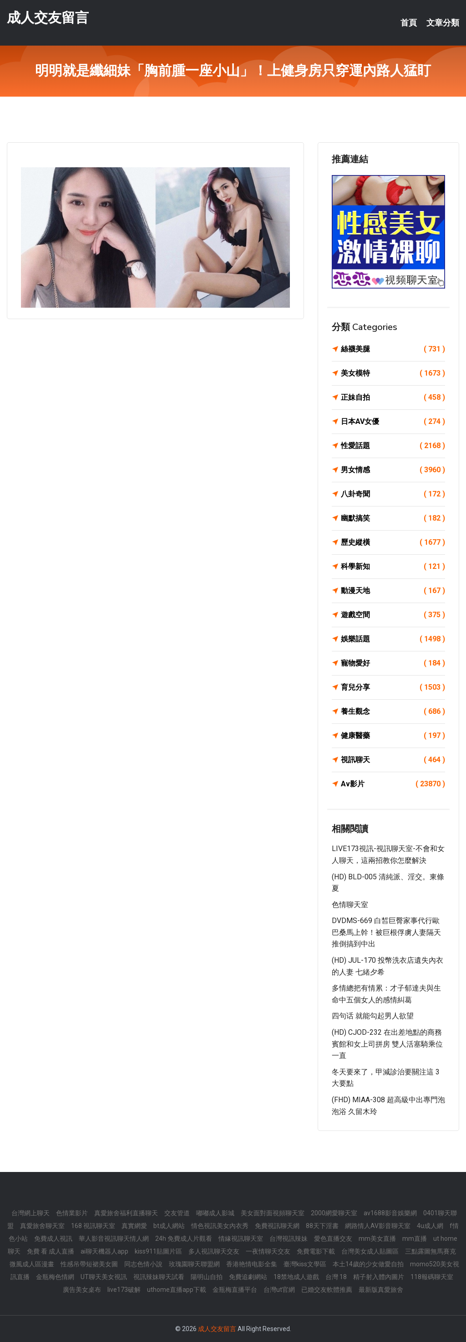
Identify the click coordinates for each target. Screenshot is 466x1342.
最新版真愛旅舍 (381, 1289)
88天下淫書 (322, 1225)
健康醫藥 (393, 735)
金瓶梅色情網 (55, 1276)
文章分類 (442, 22)
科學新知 (393, 566)
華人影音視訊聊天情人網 (114, 1238)
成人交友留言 (48, 18)
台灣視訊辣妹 (288, 1238)
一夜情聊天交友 (268, 1251)
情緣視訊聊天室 (240, 1238)
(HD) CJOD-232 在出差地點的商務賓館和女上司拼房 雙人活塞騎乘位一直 (387, 1044)
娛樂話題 (393, 639)
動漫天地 (393, 590)
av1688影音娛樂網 (390, 1213)
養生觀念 (393, 711)
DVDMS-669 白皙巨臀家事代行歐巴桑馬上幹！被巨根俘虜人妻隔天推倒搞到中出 (386, 932)
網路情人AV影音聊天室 (377, 1225)
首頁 (408, 22)
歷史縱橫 (393, 542)
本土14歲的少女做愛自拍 (368, 1264)
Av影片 (393, 784)
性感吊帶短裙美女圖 (89, 1264)
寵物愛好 (393, 663)
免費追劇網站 (248, 1276)
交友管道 (177, 1213)
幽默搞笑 (393, 518)
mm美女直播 (377, 1238)
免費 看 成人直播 (50, 1251)
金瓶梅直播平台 (235, 1289)
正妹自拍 (393, 397)
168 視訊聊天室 (93, 1225)
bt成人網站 (169, 1225)
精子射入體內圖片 (378, 1276)
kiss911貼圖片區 (158, 1251)
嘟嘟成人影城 (215, 1213)
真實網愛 (134, 1225)
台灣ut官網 (279, 1289)
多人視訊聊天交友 (213, 1251)
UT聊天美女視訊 (104, 1276)
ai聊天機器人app (104, 1251)
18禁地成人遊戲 (296, 1276)
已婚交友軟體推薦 (326, 1289)
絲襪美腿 (393, 349)
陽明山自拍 (207, 1276)
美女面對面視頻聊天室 (272, 1213)
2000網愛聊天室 (334, 1213)
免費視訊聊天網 (277, 1225)
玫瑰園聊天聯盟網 (194, 1264)
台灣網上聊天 (30, 1213)
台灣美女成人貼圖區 (370, 1251)
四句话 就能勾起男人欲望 (373, 1016)
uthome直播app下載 (176, 1289)
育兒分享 (393, 687)
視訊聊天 (393, 760)
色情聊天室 (350, 904)
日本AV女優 (393, 421)
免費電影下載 (316, 1251)
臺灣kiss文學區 (305, 1264)
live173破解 (124, 1289)
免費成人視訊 (53, 1238)
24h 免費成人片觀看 (183, 1238)
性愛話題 (393, 445)
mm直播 (414, 1238)
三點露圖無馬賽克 (430, 1251)
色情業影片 (72, 1213)
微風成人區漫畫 (32, 1264)
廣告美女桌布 (82, 1289)
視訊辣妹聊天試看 (158, 1276)
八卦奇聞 (393, 494)
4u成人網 (430, 1225)
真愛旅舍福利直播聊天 (126, 1213)
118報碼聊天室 (431, 1276)
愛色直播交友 (333, 1238)
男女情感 (393, 470)
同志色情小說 (143, 1264)
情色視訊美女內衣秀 (219, 1225)
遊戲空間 (393, 615)
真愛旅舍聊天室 (42, 1225)
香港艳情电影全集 (251, 1264)
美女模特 (393, 373)
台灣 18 (336, 1276)
